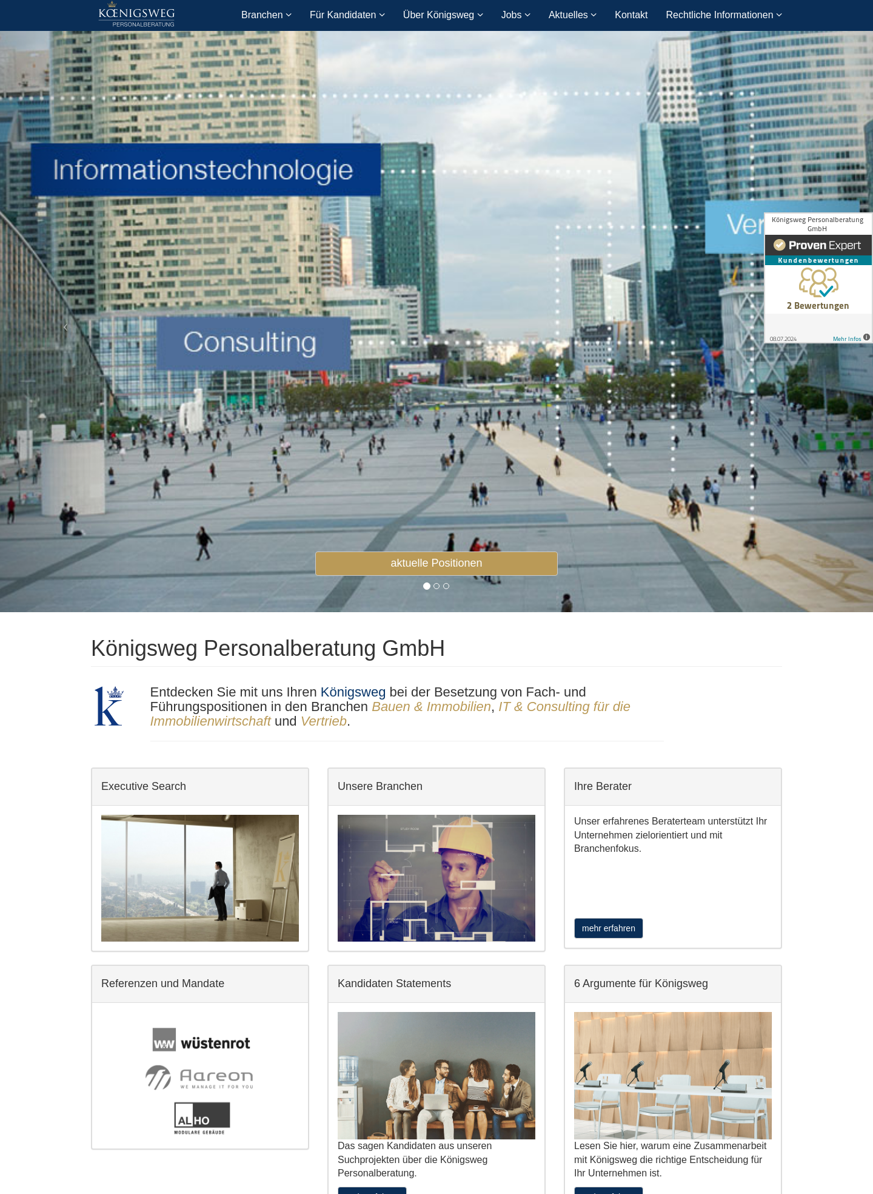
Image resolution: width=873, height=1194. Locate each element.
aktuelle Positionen (436, 563)
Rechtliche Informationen (724, 15)
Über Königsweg (443, 15)
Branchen (266, 15)
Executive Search (143, 786)
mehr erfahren (608, 928)
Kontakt (631, 15)
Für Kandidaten (347, 15)
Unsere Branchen (380, 786)
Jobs (515, 15)
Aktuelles (573, 15)
